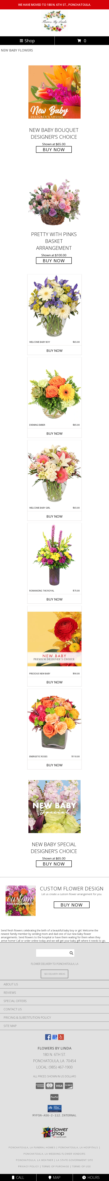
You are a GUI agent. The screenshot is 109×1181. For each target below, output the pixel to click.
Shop (27, 41)
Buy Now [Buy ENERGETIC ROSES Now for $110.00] (54, 765)
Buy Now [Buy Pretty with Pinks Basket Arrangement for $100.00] (54, 261)
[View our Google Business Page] (54, 1039)
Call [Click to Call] (18, 1177)
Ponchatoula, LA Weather (34, 1160)
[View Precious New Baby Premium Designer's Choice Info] (54, 639)
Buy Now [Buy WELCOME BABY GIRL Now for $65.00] (54, 516)
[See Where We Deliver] (54, 973)
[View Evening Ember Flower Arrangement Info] (54, 390)
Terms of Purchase (55, 1166)
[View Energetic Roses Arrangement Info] (54, 722)
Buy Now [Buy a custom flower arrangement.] (72, 905)
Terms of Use (81, 1166)
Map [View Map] (54, 1177)
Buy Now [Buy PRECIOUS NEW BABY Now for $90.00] (54, 682)
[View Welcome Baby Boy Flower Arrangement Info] (54, 307)
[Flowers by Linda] (54, 31)
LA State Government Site (74, 1160)
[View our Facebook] (48, 1039)
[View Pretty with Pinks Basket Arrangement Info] (54, 196)
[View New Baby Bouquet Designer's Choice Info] (54, 92)
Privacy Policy (28, 1166)
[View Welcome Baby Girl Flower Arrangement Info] (54, 473)
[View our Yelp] (61, 1039)
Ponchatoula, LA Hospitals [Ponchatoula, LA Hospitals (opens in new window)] (78, 1147)
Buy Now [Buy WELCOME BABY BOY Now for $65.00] (54, 350)
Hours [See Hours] (91, 1177)
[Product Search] (55, 953)
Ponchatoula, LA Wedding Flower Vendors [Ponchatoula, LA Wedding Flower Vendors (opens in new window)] (54, 1153)
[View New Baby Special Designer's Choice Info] (54, 806)
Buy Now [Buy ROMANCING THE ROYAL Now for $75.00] (54, 599)
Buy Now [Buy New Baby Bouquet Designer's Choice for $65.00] (54, 149)
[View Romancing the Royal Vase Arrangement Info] (54, 556)
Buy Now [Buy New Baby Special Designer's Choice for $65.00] (54, 864)
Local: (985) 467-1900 (54, 1067)
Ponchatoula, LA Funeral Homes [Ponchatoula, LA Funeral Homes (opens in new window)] (32, 1147)
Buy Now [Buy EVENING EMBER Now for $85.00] (54, 433)
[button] (55, 1108)
